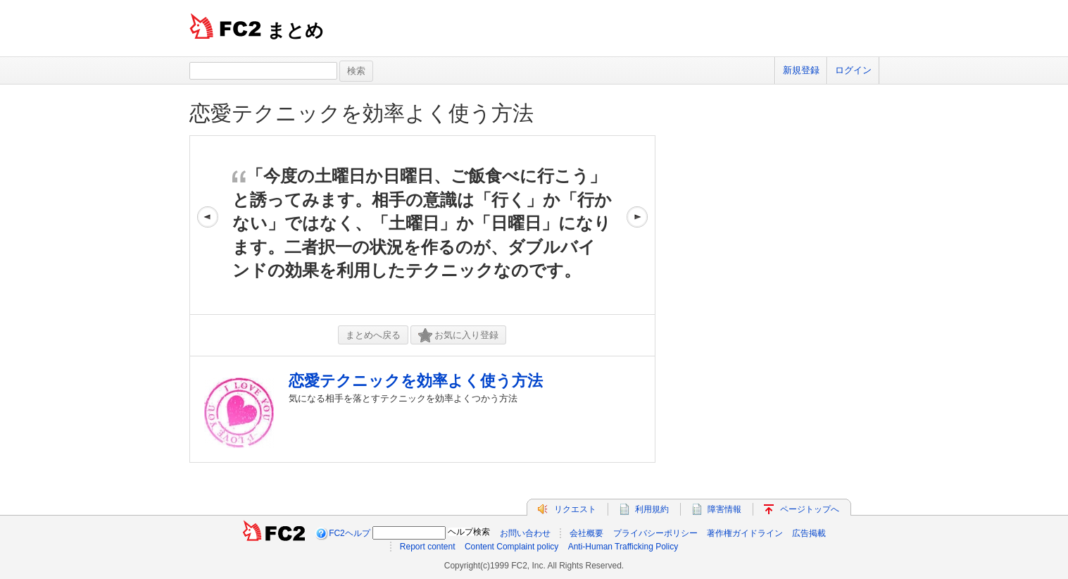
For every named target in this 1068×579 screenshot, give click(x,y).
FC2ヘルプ (349, 533)
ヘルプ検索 (469, 532)
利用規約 (652, 509)
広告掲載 (809, 533)
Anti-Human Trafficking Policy (623, 547)
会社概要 (586, 533)
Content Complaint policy (511, 547)
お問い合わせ (525, 533)
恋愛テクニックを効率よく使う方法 (361, 113)
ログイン (853, 70)
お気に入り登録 (458, 335)
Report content (428, 547)
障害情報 (724, 509)
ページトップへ (809, 509)
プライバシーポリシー (655, 533)
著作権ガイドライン (745, 533)
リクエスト (575, 509)
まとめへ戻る (373, 335)
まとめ (295, 30)
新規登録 (801, 70)
